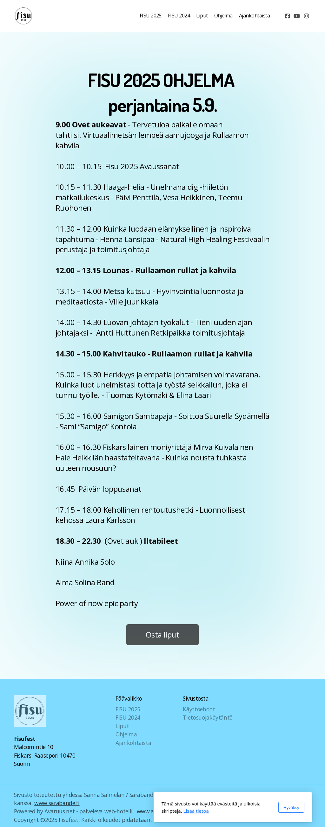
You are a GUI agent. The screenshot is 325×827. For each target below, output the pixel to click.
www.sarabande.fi (56, 803)
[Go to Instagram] (306, 16)
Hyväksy (221, 807)
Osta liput (162, 636)
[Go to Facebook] (287, 16)
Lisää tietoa (125, 811)
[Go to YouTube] (297, 16)
